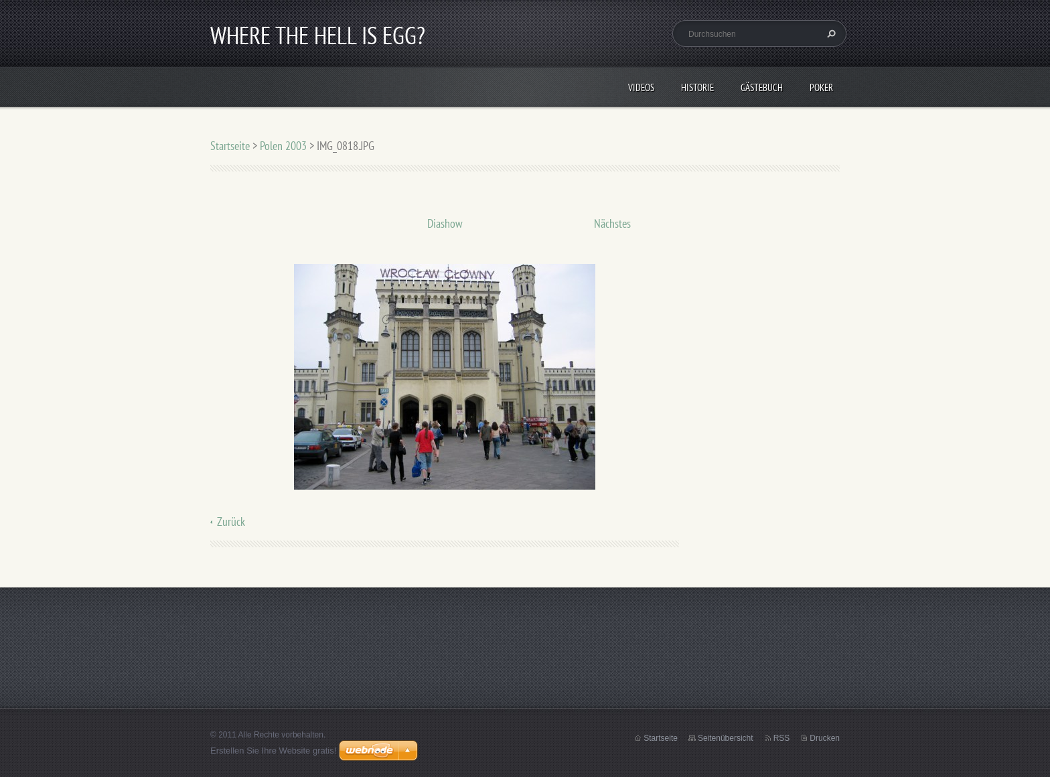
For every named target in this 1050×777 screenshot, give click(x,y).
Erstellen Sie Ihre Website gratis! (273, 751)
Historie (697, 87)
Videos (641, 87)
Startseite (230, 145)
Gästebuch (762, 87)
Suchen (830, 33)
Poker (821, 87)
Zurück (231, 521)
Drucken (825, 738)
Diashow (445, 223)
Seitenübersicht (725, 738)
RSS (781, 738)
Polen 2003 (283, 145)
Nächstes (612, 223)
